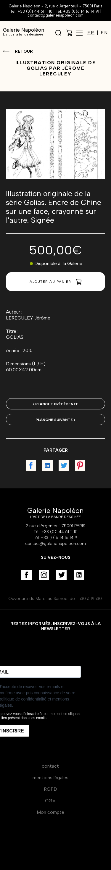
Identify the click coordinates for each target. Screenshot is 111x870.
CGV (50, 800)
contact (50, 766)
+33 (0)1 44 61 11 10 (34, 11)
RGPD (50, 789)
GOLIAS (14, 337)
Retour (24, 51)
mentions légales (50, 777)
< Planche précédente (55, 404)
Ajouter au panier (55, 282)
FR (90, 32)
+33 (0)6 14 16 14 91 (81, 11)
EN (104, 32)
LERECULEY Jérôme (28, 318)
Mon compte (50, 812)
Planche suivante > (55, 420)
